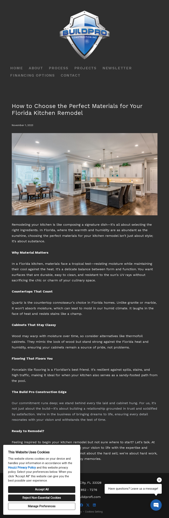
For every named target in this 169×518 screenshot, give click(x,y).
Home (16, 68)
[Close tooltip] (159, 479)
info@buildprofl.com (84, 497)
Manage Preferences (41, 506)
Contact (71, 75)
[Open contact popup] (156, 505)
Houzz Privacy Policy (22, 467)
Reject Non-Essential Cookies (41, 498)
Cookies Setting (94, 511)
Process (58, 68)
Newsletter (117, 68)
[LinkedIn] (94, 505)
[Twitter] (87, 505)
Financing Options (32, 75)
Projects (85, 68)
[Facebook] (81, 505)
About (36, 68)
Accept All (42, 489)
